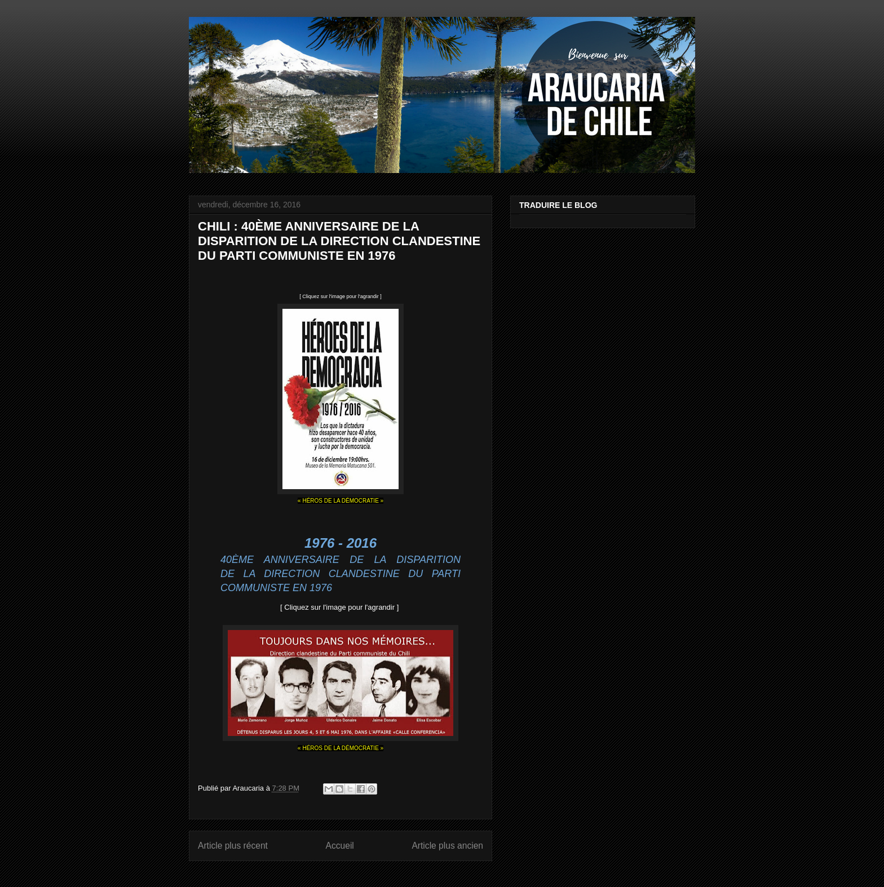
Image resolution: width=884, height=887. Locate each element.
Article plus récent (233, 845)
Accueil (340, 845)
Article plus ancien (447, 845)
